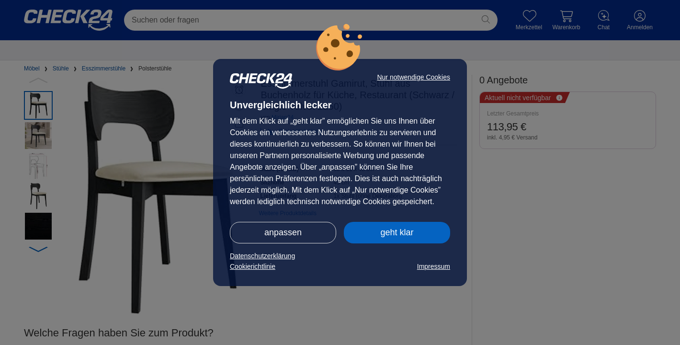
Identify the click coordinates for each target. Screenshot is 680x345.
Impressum (433, 266)
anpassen (283, 232)
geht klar (396, 232)
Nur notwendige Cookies (413, 77)
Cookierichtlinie (252, 266)
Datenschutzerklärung (262, 256)
